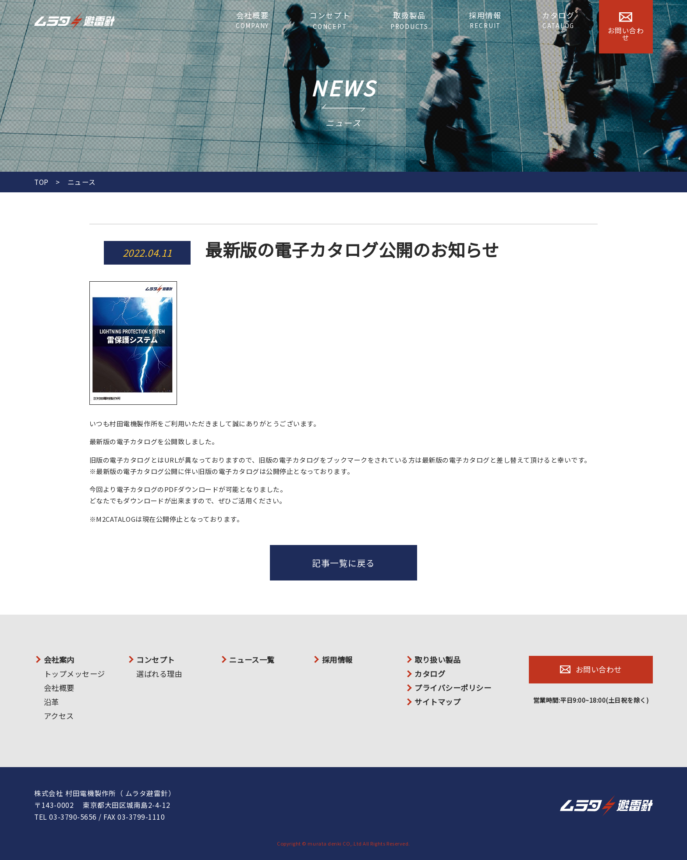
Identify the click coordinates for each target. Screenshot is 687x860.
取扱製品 (409, 20)
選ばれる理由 (159, 673)
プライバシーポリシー (452, 687)
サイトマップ (437, 701)
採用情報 (485, 20)
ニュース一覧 (252, 659)
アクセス (59, 715)
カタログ (558, 20)
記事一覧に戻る (343, 562)
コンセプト (330, 20)
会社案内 (59, 659)
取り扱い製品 (437, 659)
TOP (41, 182)
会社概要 (252, 20)
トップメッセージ (74, 673)
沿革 (51, 701)
